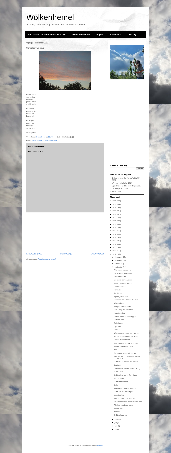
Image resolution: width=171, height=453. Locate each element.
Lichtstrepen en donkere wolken (126, 362)
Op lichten (118, 293)
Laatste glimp (119, 395)
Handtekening (119, 313)
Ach (115, 350)
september (119, 267)
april (116, 429)
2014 (114, 241)
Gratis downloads (81, 34)
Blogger (100, 445)
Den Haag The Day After (123, 310)
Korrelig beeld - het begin (123, 346)
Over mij (132, 34)
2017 (114, 231)
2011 (114, 251)
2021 (114, 217)
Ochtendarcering (120, 415)
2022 (114, 214)
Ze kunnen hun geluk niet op (125, 353)
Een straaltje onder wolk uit (124, 398)
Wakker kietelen (120, 277)
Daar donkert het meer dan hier (126, 300)
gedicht (41, 140)
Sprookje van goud (121, 297)
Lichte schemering (121, 382)
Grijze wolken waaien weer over (126, 343)
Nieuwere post (34, 253)
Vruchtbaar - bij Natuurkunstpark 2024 (47, 34)
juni (116, 426)
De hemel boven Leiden (123, 280)
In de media (115, 34)
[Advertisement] (65, 232)
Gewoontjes (118, 372)
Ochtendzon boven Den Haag (125, 375)
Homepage (66, 253)
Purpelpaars (118, 408)
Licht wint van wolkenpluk (123, 392)
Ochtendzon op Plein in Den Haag (127, 368)
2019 (114, 224)
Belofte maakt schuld (122, 340)
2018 (114, 227)
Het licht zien (119, 320)
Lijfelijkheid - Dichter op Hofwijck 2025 (126, 186)
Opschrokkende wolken (123, 283)
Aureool (117, 412)
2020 (114, 221)
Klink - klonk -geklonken (123, 273)
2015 (114, 237)
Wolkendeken (119, 303)
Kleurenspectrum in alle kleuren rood (128, 402)
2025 (114, 204)
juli (116, 423)
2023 (114, 211)
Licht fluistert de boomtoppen (125, 316)
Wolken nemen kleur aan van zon (126, 333)
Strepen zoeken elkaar (122, 307)
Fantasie (117, 290)
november (119, 260)
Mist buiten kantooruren (123, 270)
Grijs (116, 385)
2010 (114, 254)
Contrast (117, 365)
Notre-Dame (116, 192)
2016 (114, 234)
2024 (114, 208)
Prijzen (99, 34)
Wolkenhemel (50, 17)
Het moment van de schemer (125, 388)
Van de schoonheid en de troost (126, 336)
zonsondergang (51, 140)
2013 (114, 244)
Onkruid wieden (120, 287)
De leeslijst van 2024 (120, 189)
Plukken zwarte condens (123, 405)
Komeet (117, 330)
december (119, 257)
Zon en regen (119, 378)
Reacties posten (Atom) (47, 259)
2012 (114, 247)
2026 (114, 201)
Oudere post (97, 253)
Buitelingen (118, 323)
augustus (118, 419)
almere (35, 140)
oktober (118, 264)
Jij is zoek (117, 326)
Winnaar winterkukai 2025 (122, 183)
